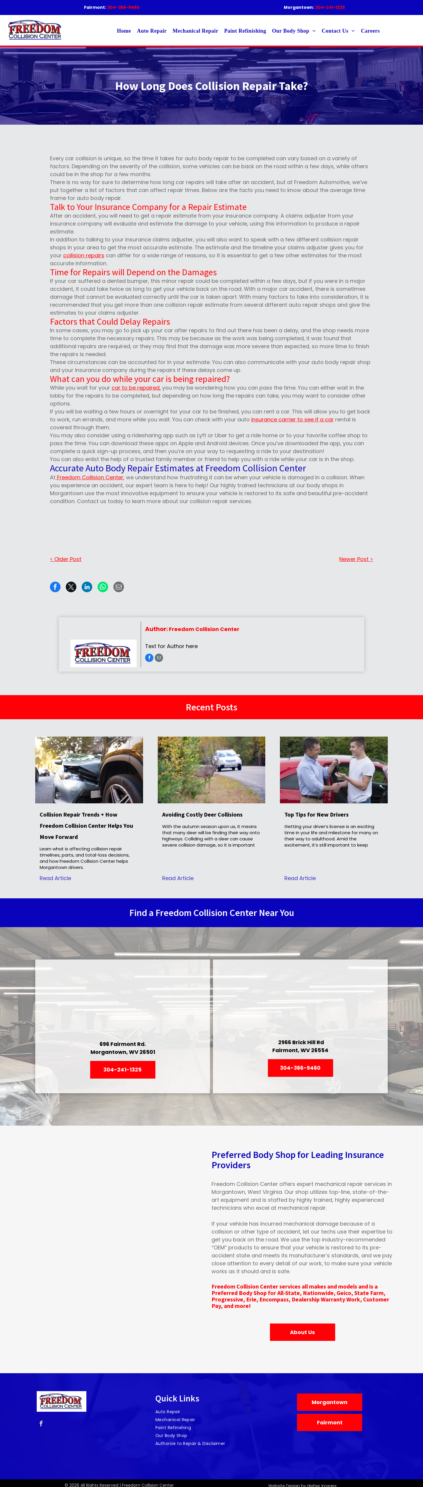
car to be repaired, (136, 387)
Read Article (55, 878)
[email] (159, 658)
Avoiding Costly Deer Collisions (202, 814)
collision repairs (83, 255)
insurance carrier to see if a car (292, 419)
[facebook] (149, 658)
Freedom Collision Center (89, 477)
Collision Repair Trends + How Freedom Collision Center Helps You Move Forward (86, 825)
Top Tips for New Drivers (316, 814)
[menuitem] (124, 31)
